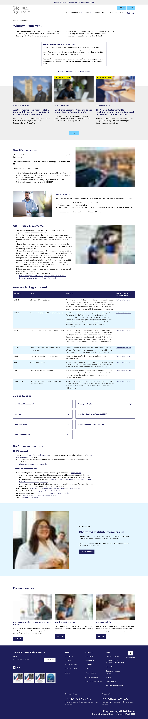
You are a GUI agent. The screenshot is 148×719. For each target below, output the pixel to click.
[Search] (133, 12)
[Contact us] (128, 12)
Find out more (87, 552)
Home (15, 20)
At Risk (18, 414)
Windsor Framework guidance (37, 455)
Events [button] (104, 12)
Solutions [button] (113, 12)
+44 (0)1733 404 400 (114, 698)
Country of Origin (84, 404)
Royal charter (111, 667)
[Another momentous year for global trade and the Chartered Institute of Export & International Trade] (32, 100)
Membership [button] (76, 12)
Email (15, 656)
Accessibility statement (114, 686)
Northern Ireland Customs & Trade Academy (39, 495)
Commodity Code (22, 434)
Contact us (69, 656)
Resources (24, 20)
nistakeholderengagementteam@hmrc (34, 464)
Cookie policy (111, 682)
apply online (76, 473)
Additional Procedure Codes (26, 404)
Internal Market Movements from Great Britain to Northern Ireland (55, 489)
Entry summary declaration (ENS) (90, 424)
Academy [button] (96, 12)
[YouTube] (18, 667)
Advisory (88, 665)
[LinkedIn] (14, 667)
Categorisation (21, 424)
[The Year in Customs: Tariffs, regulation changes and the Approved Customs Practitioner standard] (115, 100)
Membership (90, 660)
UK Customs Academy (93, 681)
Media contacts (71, 665)
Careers (68, 660)
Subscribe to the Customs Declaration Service (52, 493)
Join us (121, 8)
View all (74, 133)
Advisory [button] (87, 12)
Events (67, 673)
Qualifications (90, 673)
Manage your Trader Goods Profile (48, 491)
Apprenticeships (91, 677)
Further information (123, 300)
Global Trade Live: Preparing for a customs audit (74, 2)
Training (88, 669)
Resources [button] (65, 12)
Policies (108, 677)
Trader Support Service (30, 498)
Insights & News (71, 669)
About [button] (122, 12)
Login (131, 8)
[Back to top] (130, 653)
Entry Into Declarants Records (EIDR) (92, 414)
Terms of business (112, 656)
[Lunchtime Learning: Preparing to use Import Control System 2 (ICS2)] (73, 99)
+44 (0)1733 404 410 (78, 698)
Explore (18, 639)
